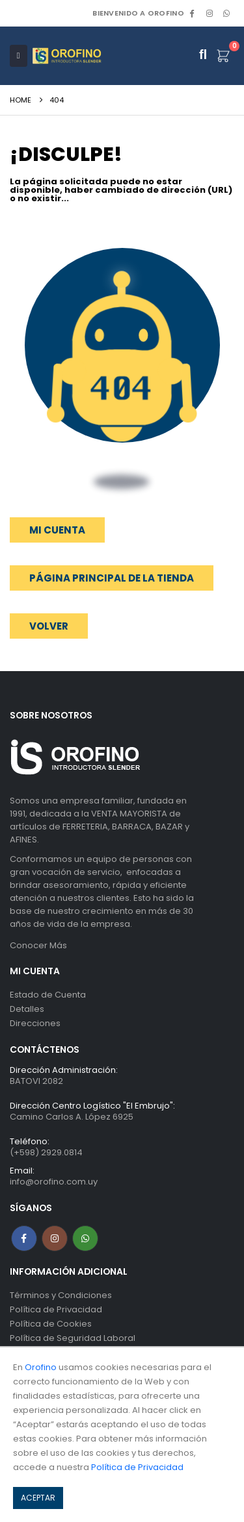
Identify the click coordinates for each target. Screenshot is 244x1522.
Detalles (27, 1009)
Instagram (55, 1238)
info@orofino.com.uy (54, 1181)
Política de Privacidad (56, 1309)
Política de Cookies (51, 1324)
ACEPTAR (38, 1497)
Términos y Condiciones (61, 1295)
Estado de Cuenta (48, 994)
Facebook (24, 1238)
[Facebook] (192, 13)
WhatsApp (226, 13)
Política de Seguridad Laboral (72, 1338)
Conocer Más (38, 945)
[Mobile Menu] (18, 56)
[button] (49, 626)
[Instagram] (209, 13)
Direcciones (35, 1023)
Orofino (41, 1367)
